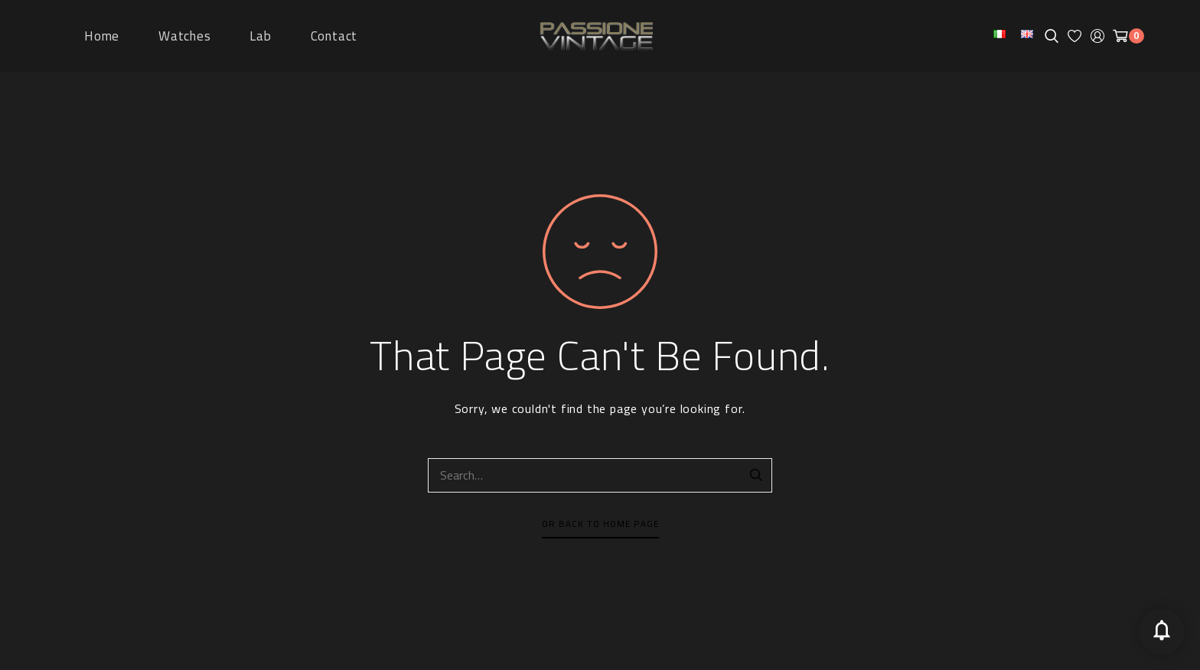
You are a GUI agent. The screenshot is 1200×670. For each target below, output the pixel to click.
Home (101, 36)
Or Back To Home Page (600, 524)
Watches (184, 36)
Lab (260, 36)
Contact (334, 36)
